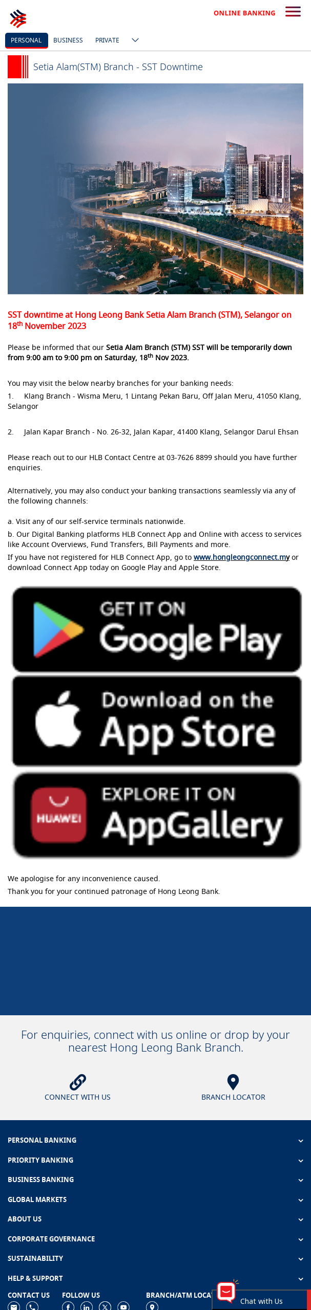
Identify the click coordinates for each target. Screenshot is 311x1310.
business (68, 40)
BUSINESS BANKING (41, 1179)
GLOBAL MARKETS (37, 1199)
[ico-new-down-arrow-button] (132, 41)
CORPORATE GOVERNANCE (51, 1238)
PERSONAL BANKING (42, 1140)
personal (26, 40)
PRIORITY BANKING (40, 1160)
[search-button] (293, 12)
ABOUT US (25, 1219)
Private (107, 40)
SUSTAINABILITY (35, 1258)
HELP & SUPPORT (35, 1278)
